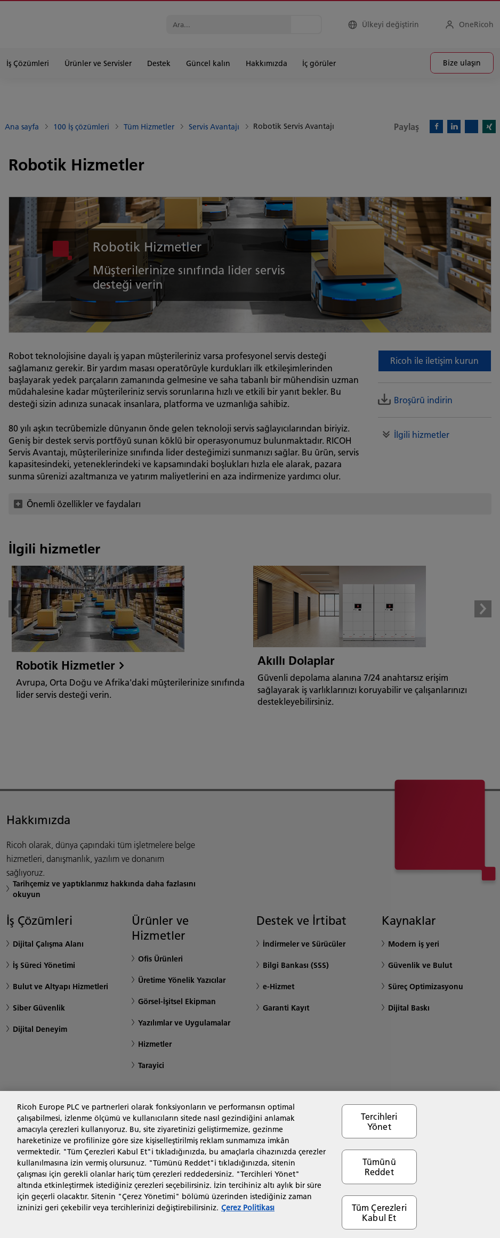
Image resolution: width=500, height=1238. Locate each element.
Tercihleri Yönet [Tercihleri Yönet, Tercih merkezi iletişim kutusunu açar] (379, 1121)
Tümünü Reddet (379, 1166)
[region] (250, 1164)
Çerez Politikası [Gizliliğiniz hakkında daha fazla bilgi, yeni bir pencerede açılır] (248, 1207)
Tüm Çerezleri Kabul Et (379, 1212)
